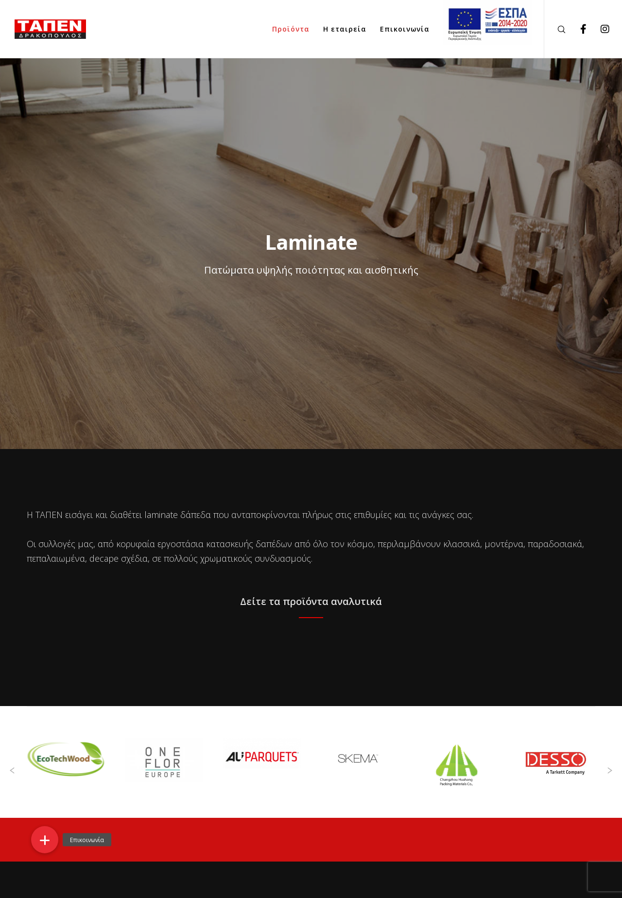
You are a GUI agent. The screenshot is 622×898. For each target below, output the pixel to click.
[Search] (555, 29)
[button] (44, 839)
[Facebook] (577, 29)
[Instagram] (599, 29)
